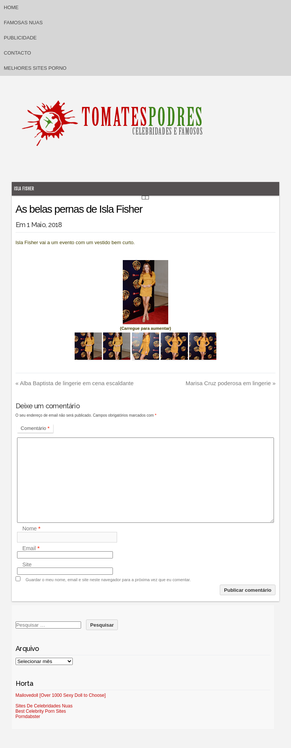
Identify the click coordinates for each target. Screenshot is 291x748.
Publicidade (20, 38)
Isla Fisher (24, 188)
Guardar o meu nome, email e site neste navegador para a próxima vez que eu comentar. (108, 579)
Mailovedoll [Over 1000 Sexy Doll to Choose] (61, 695)
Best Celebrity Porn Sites (41, 711)
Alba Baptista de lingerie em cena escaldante (75, 383)
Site (27, 564)
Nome (31, 529)
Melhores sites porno (35, 68)
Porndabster (28, 716)
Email (30, 548)
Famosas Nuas (23, 22)
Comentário (35, 428)
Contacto (17, 53)
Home (11, 7)
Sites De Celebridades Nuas (44, 706)
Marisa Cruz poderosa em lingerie (231, 383)
